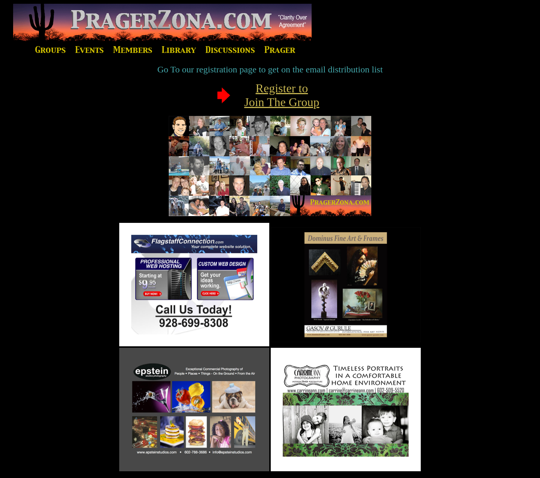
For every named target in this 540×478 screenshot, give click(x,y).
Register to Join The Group (281, 95)
